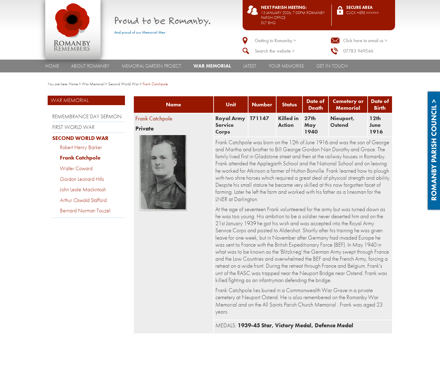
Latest (249, 66)
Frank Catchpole (80, 157)
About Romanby (90, 66)
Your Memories (286, 66)
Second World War (123, 83)
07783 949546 (358, 51)
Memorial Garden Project (151, 66)
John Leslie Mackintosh (83, 189)
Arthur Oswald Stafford (83, 200)
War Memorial (212, 66)
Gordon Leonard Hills (82, 179)
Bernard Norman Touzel (85, 210)
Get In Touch (332, 66)
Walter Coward (76, 168)
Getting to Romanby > (275, 40)
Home (52, 66)
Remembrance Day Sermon (87, 116)
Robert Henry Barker (81, 147)
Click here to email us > (365, 40)
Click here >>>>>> (362, 12)
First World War (73, 127)
